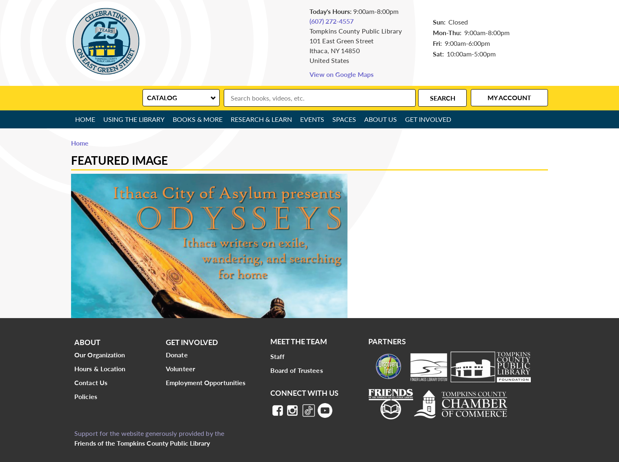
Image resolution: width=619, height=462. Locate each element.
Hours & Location (100, 368)
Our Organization (99, 355)
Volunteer (180, 368)
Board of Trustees (296, 370)
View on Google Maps (342, 74)
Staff (277, 356)
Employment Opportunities (205, 382)
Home (85, 119)
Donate (177, 355)
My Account (509, 97)
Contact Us (90, 382)
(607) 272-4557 (332, 21)
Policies (85, 396)
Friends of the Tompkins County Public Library (142, 443)
